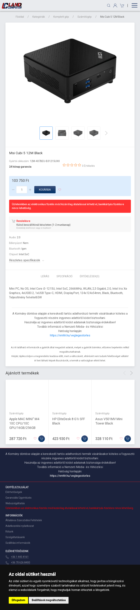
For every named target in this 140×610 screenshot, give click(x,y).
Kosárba (45, 189)
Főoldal (20, 16)
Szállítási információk (17, 542)
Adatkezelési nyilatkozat (19, 525)
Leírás (45, 276)
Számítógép (84, 16)
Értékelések (89, 276)
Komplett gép (61, 16)
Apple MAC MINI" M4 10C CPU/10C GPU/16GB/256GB (24, 423)
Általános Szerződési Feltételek (23, 520)
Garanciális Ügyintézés (18, 497)
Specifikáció (65, 276)
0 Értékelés (88, 165)
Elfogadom (18, 600)
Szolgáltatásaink (15, 537)
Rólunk (9, 531)
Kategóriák (38, 16)
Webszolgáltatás (15, 503)
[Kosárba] (41, 438)
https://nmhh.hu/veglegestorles (70, 335)
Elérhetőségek (13, 492)
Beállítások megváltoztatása (49, 600)
